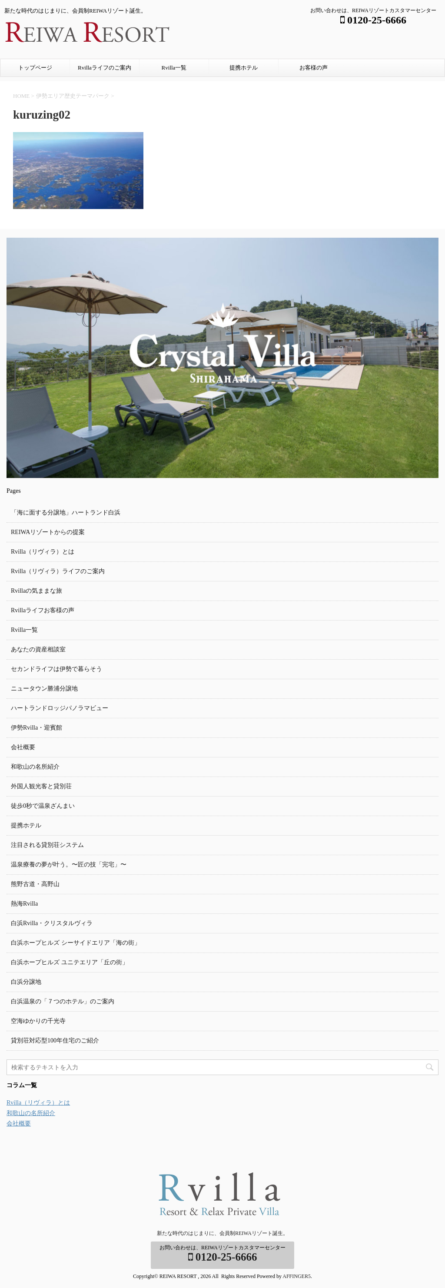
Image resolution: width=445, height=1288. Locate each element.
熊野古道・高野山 (35, 884)
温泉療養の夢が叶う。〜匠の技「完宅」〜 (68, 864)
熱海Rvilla (24, 903)
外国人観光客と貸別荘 (41, 786)
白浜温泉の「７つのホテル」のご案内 (62, 1001)
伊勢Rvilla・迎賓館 (36, 727)
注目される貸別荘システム (47, 845)
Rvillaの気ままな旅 (36, 591)
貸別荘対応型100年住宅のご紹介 (55, 1040)
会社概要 (23, 747)
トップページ (35, 67)
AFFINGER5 (296, 1276)
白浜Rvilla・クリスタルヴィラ (52, 923)
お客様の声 (313, 67)
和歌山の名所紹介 (35, 767)
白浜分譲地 (26, 982)
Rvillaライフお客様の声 (42, 610)
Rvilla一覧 (174, 67)
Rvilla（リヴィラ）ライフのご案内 (58, 571)
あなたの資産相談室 (38, 649)
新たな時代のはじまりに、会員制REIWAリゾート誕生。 (222, 1233)
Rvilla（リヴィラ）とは (42, 551)
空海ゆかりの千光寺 (38, 1021)
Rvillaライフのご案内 (104, 67)
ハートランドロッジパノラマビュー (59, 708)
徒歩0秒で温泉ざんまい (43, 806)
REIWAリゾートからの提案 (48, 532)
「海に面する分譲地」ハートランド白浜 (65, 512)
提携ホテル (243, 67)
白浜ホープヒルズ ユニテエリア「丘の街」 (69, 962)
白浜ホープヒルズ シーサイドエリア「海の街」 (75, 942)
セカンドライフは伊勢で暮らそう (56, 669)
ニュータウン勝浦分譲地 (44, 688)
